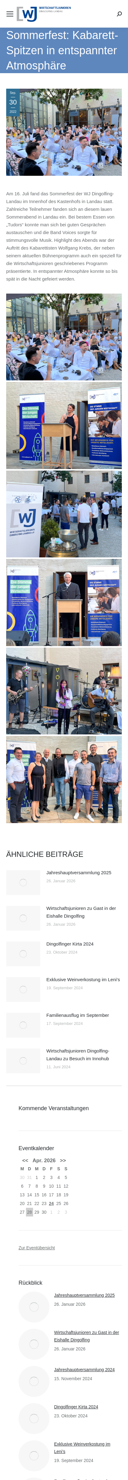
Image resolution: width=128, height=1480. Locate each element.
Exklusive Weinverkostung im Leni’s (83, 979)
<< (25, 1160)
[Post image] (23, 882)
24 (51, 1203)
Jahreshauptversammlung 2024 (84, 1369)
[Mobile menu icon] (10, 14)
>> (63, 1160)
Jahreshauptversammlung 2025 (78, 872)
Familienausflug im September (77, 1015)
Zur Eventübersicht (37, 1247)
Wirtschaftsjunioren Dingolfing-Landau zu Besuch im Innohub (77, 1054)
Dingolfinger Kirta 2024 (70, 943)
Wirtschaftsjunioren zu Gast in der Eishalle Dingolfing (81, 912)
